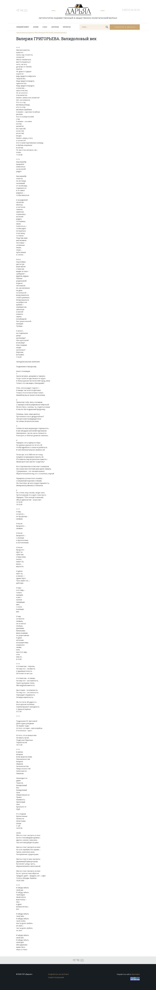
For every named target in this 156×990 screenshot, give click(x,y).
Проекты (66, 27)
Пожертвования (56, 977)
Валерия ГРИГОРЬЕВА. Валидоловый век (52, 33)
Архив (35, 27)
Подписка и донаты (125, 27)
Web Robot (136, 974)
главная (18, 33)
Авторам (55, 27)
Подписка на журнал (58, 974)
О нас (45, 27)
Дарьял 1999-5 (33, 33)
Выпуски (25, 33)
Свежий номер (22, 27)
